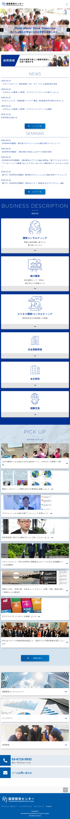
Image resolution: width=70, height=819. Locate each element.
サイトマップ (39, 806)
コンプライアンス (25, 806)
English (49, 806)
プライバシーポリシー (9, 806)
